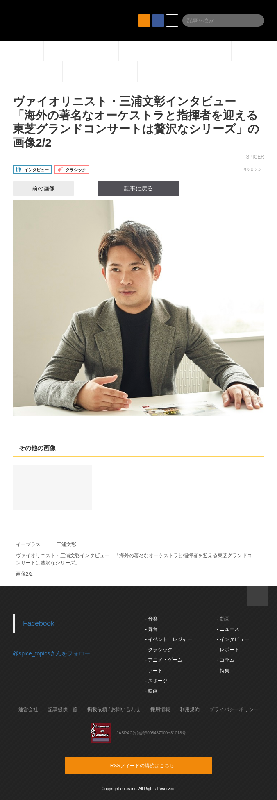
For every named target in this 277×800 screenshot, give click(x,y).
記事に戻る (138, 188)
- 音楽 (151, 619)
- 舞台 (151, 629)
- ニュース (227, 629)
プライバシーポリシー (234, 709)
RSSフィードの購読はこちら (154, 765)
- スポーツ (156, 681)
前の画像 (36, 188)
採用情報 (160, 709)
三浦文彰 (66, 544)
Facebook (38, 623)
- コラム (225, 660)
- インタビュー (232, 639)
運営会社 (28, 709)
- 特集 (222, 670)
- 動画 (222, 619)
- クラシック (159, 650)
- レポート (227, 650)
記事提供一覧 (62, 709)
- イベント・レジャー (168, 639)
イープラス (28, 544)
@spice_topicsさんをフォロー (51, 653)
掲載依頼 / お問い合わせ (114, 709)
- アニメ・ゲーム (163, 660)
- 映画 (151, 691)
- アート (154, 670)
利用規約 (190, 709)
